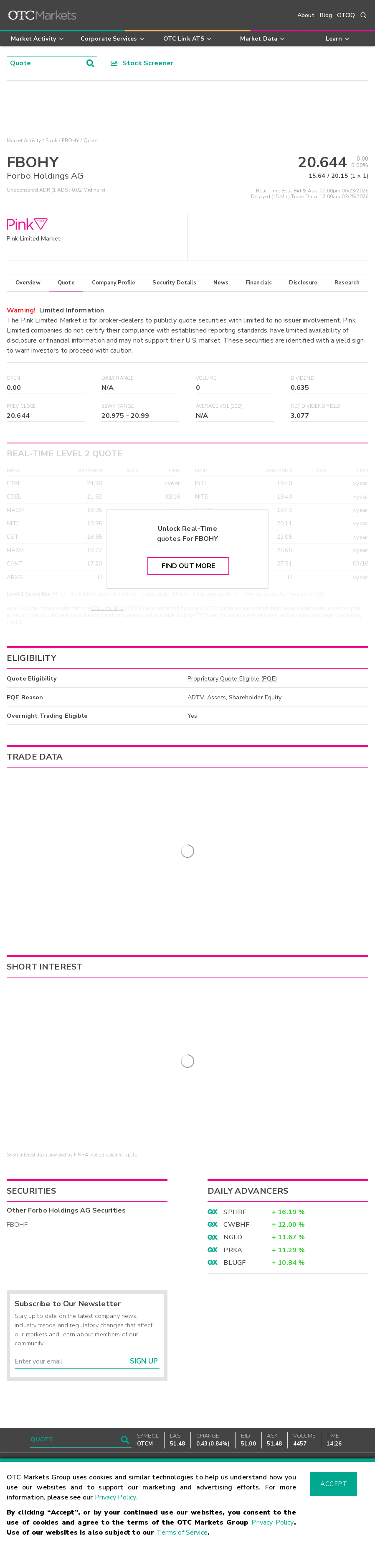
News (221, 283)
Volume (206, 378)
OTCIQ (346, 15)
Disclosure (303, 283)
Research (347, 283)
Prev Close (21, 406)
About (306, 15)
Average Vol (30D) (219, 406)
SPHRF (234, 1189)
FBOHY (70, 140)
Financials (259, 283)
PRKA (232, 1227)
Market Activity (24, 140)
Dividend (302, 378)
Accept (333, 1484)
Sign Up (144, 1338)
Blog (326, 15)
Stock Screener (142, 63)
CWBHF (236, 1201)
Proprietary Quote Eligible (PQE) (232, 678)
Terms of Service (182, 1532)
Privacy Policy (115, 1497)
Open (13, 378)
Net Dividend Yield (316, 406)
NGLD (232, 1214)
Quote (66, 283)
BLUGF (234, 1240)
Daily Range (117, 378)
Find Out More (188, 566)
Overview (28, 283)
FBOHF (17, 1202)
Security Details (174, 283)
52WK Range (117, 406)
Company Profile (113, 283)
